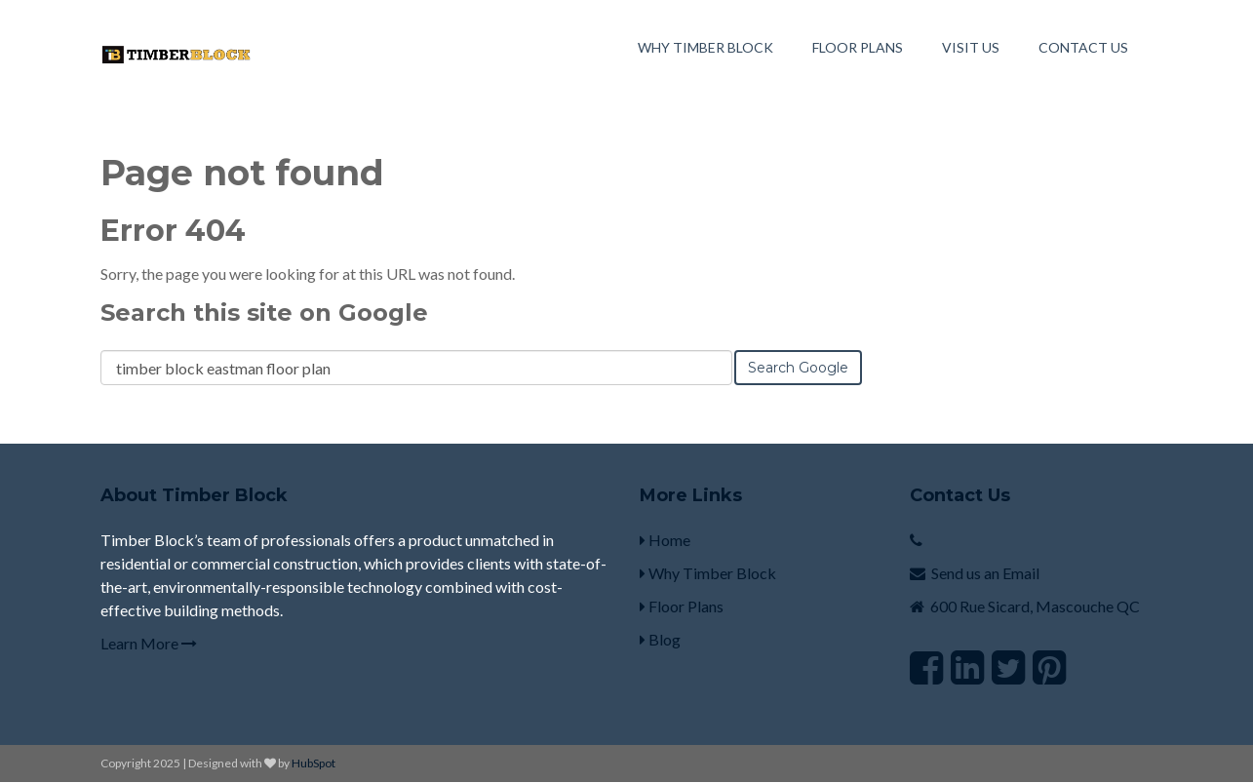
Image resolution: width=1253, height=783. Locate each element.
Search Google (798, 367)
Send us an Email (985, 573)
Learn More (148, 643)
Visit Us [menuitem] (970, 47)
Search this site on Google (264, 312)
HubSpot (313, 763)
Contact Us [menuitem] (1083, 47)
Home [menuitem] (665, 539)
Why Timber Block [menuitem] (705, 47)
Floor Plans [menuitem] (857, 47)
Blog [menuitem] (660, 639)
